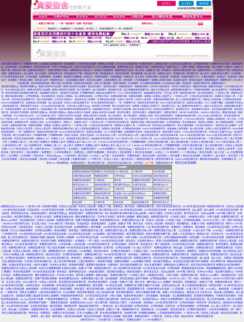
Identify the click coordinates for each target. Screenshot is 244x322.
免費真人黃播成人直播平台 (158, 96)
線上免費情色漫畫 (106, 67)
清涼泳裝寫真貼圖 (40, 83)
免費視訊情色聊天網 (185, 115)
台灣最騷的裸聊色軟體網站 (59, 119)
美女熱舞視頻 (48, 96)
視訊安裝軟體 (122, 73)
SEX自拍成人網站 (171, 83)
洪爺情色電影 (203, 67)
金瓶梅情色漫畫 (161, 197)
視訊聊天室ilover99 (142, 189)
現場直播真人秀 (49, 109)
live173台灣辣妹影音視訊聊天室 (166, 119)
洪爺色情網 (151, 76)
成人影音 (139, 70)
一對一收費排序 (125, 28)
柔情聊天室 (192, 73)
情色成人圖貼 (26, 80)
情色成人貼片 (41, 80)
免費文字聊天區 (46, 23)
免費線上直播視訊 (216, 119)
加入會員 (186, 3)
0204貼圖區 (69, 63)
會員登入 (166, 3)
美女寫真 (77, 202)
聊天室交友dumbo (162, 180)
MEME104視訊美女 (160, 86)
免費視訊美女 (80, 197)
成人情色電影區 (205, 93)
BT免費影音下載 (221, 70)
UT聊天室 (138, 171)
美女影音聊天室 (232, 115)
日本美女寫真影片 (63, 99)
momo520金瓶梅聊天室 (12, 102)
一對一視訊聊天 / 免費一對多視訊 (75, 23)
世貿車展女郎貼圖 (83, 83)
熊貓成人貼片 (164, 73)
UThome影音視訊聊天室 (53, 106)
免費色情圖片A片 (190, 76)
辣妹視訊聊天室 (188, 93)
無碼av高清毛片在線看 (50, 86)
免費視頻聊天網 (119, 96)
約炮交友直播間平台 (106, 93)
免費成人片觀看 (106, 63)
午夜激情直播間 (202, 89)
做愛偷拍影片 (218, 83)
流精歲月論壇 (180, 80)
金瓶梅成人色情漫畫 (36, 102)
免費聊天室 (225, 80)
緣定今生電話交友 (160, 89)
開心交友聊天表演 (121, 106)
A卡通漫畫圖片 (141, 80)
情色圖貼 (12, 80)
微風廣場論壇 (211, 80)
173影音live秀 (222, 93)
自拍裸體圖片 (25, 67)
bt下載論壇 (138, 197)
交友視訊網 (159, 171)
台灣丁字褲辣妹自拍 (62, 67)
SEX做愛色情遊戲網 (150, 83)
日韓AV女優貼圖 (102, 83)
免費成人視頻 (146, 115)
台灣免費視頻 (32, 96)
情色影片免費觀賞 (104, 70)
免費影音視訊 (142, 67)
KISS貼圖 (236, 73)
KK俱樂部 (133, 83)
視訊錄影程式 (106, 73)
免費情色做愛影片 (37, 70)
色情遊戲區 (116, 76)
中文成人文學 (171, 93)
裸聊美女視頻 (137, 122)
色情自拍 (128, 76)
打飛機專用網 (87, 93)
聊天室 (117, 180)
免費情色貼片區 (125, 67)
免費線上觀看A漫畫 (161, 80)
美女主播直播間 (44, 99)
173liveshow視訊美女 (194, 119)
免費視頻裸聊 (135, 96)
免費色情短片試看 (220, 63)
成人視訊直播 (55, 102)
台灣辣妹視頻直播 (232, 99)
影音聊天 (166, 70)
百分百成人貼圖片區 (181, 63)
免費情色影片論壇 (124, 70)
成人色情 (139, 76)
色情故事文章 (55, 73)
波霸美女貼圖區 (195, 102)
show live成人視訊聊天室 (209, 115)
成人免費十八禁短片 (222, 67)
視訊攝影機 (136, 73)
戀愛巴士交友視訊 (104, 171)
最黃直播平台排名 (29, 106)
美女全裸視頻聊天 (164, 115)
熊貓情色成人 (57, 80)
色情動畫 (175, 76)
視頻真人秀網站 (65, 96)
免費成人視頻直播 (212, 99)
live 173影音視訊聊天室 (136, 119)
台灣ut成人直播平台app (78, 106)
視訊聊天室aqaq (122, 184)
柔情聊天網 (179, 73)
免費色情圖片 (102, 76)
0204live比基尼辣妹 (142, 176)
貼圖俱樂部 (45, 76)
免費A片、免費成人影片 (75, 122)
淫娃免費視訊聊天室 (11, 63)
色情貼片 (221, 76)
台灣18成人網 (101, 197)
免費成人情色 (37, 122)
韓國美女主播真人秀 (225, 96)
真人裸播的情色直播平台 (136, 89)
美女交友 (118, 202)
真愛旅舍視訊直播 (84, 119)
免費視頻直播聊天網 (163, 99)
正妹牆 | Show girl (123, 193)
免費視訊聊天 (126, 86)
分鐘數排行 (65, 28)
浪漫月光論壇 (71, 135)
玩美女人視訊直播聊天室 (76, 102)
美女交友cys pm (161, 189)
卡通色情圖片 (208, 76)
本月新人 (90, 28)
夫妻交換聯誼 (119, 83)
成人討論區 (40, 73)
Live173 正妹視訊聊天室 (32, 119)
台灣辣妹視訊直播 (106, 99)
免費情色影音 (15, 73)
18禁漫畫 (127, 80)
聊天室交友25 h (80, 184)
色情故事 (164, 76)
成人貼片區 (150, 73)
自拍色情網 (11, 67)
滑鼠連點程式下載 (73, 73)
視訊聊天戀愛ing (9, 86)
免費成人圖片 (162, 63)
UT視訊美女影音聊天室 (201, 96)
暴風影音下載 (19, 70)
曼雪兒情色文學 (42, 67)
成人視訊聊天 (84, 89)
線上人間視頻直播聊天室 (188, 99)
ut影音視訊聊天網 (149, 135)
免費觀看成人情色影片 (81, 70)
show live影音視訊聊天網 (192, 135)
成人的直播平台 (220, 89)
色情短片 (88, 76)
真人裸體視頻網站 (84, 96)
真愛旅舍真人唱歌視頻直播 (109, 119)
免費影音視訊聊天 (82, 180)
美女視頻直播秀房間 (222, 109)
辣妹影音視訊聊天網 (147, 102)
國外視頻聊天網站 (14, 96)
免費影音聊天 (204, 70)
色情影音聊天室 (201, 83)
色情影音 (187, 83)
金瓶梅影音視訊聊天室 (77, 138)
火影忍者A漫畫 (94, 80)
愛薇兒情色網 (200, 86)
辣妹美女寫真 (121, 197)
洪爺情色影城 (158, 67)
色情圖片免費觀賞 (73, 76)
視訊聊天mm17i (102, 189)
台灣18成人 (120, 176)
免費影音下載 (153, 70)
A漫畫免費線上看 (112, 80)
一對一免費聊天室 (126, 102)
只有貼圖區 (31, 76)
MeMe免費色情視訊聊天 (103, 102)
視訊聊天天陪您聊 (69, 93)
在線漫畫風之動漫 (75, 80)
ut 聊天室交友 (139, 184)
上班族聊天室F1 (201, 63)
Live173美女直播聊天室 (130, 93)
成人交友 (231, 119)
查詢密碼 (203, 3)
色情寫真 (232, 76)
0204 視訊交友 (121, 171)
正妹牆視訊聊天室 (82, 189)
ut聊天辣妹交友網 (82, 176)
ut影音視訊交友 (161, 176)
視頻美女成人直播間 (85, 99)
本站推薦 (78, 28)
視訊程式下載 (91, 73)
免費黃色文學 (21, 122)
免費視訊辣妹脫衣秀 (83, 171)
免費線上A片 (42, 138)
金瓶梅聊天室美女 (49, 93)
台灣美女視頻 (102, 96)
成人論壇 (28, 73)
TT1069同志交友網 (86, 63)
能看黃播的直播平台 (181, 89)
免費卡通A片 (173, 67)
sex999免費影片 (53, 122)
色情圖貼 (57, 76)
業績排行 (52, 28)
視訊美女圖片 (94, 86)
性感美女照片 (146, 63)
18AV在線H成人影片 (15, 89)
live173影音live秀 (9, 119)
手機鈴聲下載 (30, 63)
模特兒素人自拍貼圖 (61, 83)
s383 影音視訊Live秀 (106, 135)
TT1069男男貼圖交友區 (12, 76)
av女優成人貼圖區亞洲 (50, 63)
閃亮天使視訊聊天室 (85, 67)
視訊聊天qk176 (160, 184)
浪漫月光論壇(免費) (24, 138)
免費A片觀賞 (188, 67)
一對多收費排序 (106, 28)
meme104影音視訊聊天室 (172, 102)
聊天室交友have (161, 202)
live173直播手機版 (214, 102)
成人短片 (204, 73)
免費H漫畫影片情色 (58, 70)
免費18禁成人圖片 (220, 73)
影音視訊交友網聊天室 (23, 99)
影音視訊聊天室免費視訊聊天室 (22, 93)
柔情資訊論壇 (195, 80)
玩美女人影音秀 (125, 99)
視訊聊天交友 (115, 89)
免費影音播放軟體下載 (184, 70)
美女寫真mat (139, 193)
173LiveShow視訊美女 (127, 63)
